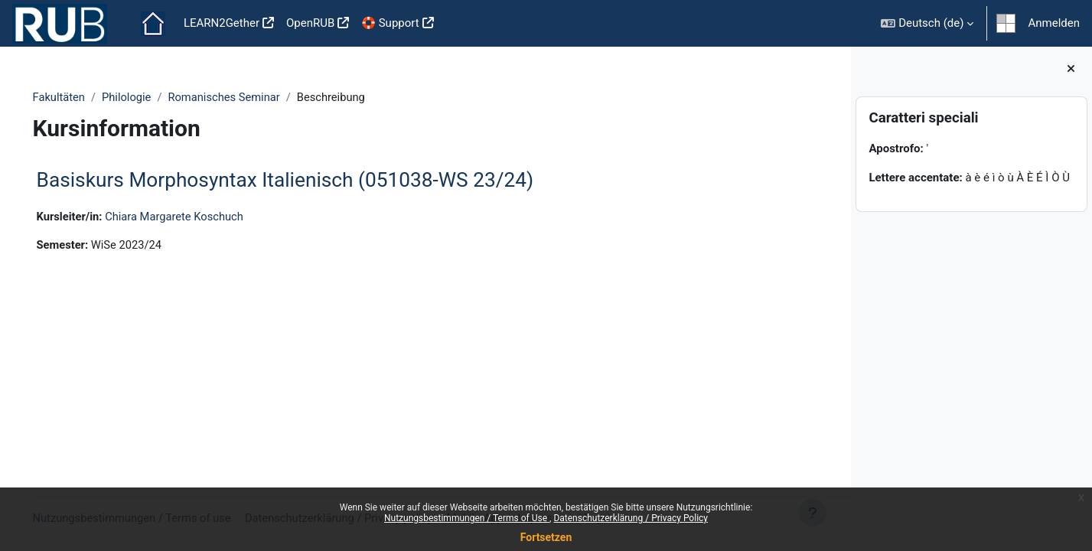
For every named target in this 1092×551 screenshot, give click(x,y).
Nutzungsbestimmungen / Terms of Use (466, 518)
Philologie (150, 97)
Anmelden (1054, 23)
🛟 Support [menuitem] (390, 23)
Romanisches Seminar (249, 97)
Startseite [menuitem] (153, 24)
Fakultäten (81, 97)
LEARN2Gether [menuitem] (221, 23)
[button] (927, 23)
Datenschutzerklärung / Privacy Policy (630, 518)
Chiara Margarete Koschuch (199, 216)
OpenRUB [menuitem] (310, 23)
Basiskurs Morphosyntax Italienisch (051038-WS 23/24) (307, 180)
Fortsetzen (546, 537)
